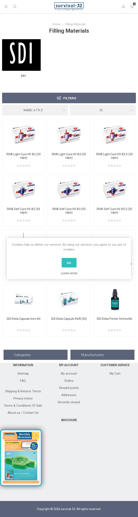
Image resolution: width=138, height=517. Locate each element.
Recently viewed (69, 402)
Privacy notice (23, 398)
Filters (69, 98)
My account (69, 373)
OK (69, 262)
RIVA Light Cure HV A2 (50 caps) (24, 156)
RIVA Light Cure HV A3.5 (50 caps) (114, 156)
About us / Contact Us (23, 413)
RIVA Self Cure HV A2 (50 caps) (23, 210)
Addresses (68, 395)
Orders (69, 381)
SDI (23, 75)
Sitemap (23, 373)
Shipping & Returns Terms (23, 391)
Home (56, 24)
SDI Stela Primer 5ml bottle (114, 318)
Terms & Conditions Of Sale (23, 405)
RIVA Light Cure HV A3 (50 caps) (69, 156)
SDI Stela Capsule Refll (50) (69, 318)
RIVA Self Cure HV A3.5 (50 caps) (114, 210)
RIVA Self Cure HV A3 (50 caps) (69, 210)
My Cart (115, 373)
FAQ (23, 381)
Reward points (69, 388)
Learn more (69, 273)
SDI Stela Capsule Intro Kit (23, 318)
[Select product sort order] (35, 110)
